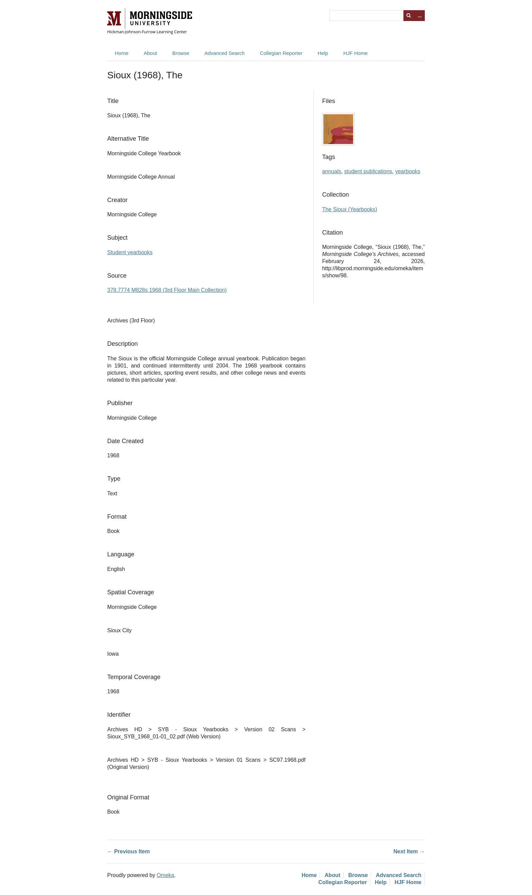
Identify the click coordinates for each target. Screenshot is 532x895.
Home (122, 53)
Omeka (165, 875)
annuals (331, 171)
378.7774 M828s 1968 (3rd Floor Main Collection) (167, 290)
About (150, 53)
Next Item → (409, 851)
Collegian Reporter (281, 53)
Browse (180, 53)
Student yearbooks (129, 252)
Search (408, 15)
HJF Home (355, 53)
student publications (368, 171)
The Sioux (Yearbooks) (349, 209)
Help (323, 53)
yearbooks (407, 171)
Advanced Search (225, 53)
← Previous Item (128, 851)
